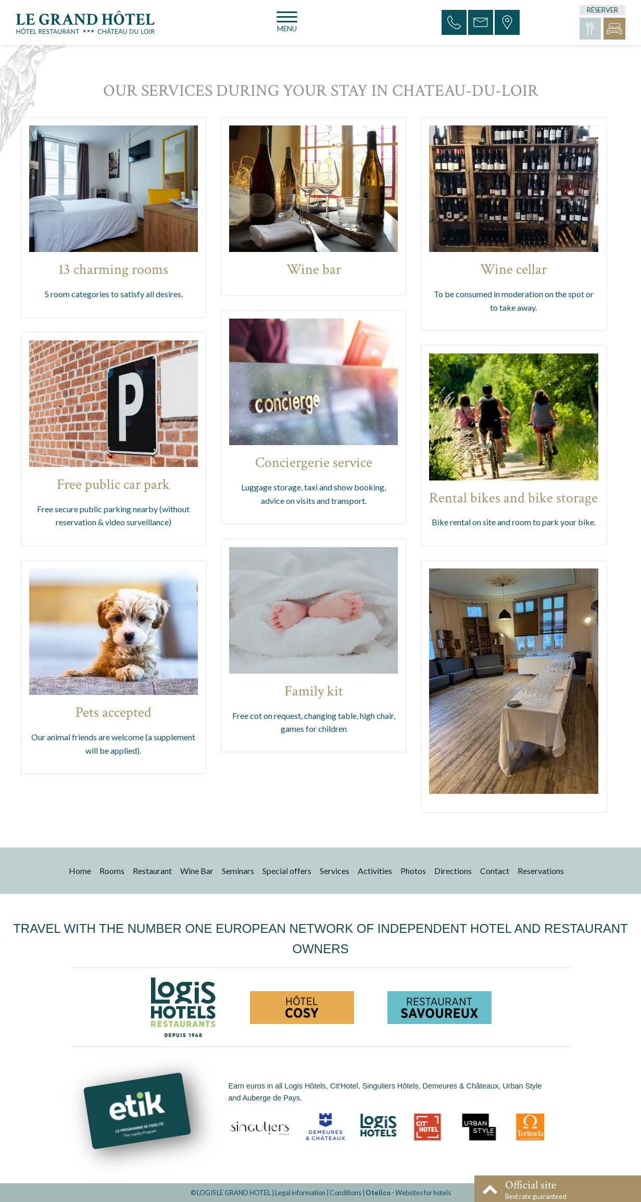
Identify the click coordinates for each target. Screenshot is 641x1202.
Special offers (286, 871)
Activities (375, 871)
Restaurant (152, 871)
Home (80, 871)
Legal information (300, 1192)
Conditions (345, 1192)
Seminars (238, 871)
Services (334, 871)
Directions (453, 871)
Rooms (111, 871)
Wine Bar (196, 871)
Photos (413, 871)
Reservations (541, 871)
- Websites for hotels (408, 1192)
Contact (494, 871)
